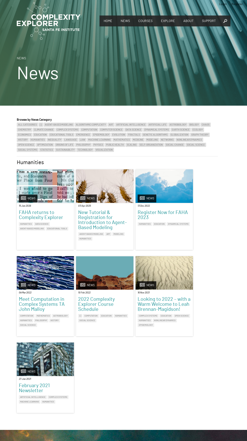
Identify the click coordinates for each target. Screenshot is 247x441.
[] (41, 124)
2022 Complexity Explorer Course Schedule (37, 309)
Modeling (152, 140)
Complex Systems (67, 129)
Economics (24, 135)
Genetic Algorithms (155, 135)
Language (70, 140)
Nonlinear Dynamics (189, 140)
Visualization (104, 150)
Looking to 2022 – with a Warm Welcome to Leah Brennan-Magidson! (91, 312)
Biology (194, 124)
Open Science (26, 145)
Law (82, 140)
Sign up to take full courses (143, 398)
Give (67, 393)
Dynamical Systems (156, 129)
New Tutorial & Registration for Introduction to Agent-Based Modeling (87, 222)
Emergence (83, 135)
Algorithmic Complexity (91, 124)
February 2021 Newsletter (136, 307)
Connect (195, 391)
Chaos (205, 124)
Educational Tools (61, 135)
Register (237, 4)
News (125, 21)
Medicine (138, 140)
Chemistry (24, 129)
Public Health (115, 145)
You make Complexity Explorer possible (91, 398)
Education (40, 135)
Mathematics (122, 140)
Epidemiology (101, 135)
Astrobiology (177, 124)
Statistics (46, 150)
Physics (98, 145)
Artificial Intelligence (131, 124)
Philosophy (83, 145)
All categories (27, 124)
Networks (167, 140)
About (188, 21)
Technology (85, 150)
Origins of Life (64, 145)
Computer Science (111, 129)
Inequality (54, 140)
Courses (145, 21)
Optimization (45, 145)
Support (209, 21)
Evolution (118, 135)
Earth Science (181, 129)
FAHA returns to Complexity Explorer (41, 215)
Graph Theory (199, 135)
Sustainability (65, 150)
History (23, 140)
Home (108, 21)
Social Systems (27, 150)
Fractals (134, 135)
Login (223, 4)
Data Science (133, 129)
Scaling (132, 145)
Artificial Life (158, 124)
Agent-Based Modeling (59, 124)
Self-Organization (151, 145)
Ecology (198, 129)
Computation (89, 129)
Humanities (38, 140)
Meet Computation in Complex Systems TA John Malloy (194, 217)
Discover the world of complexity (24, 398)
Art (111, 124)
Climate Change (44, 129)
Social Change (175, 145)
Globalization (179, 135)
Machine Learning (99, 140)
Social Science (196, 145)
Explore (168, 21)
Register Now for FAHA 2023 (139, 215)
